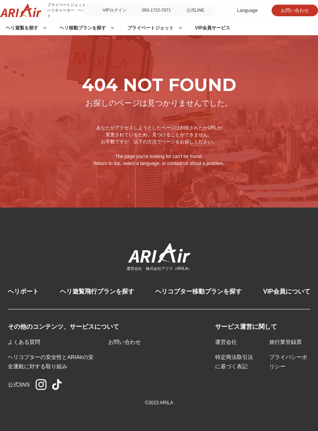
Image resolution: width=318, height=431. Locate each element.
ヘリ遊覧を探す (22, 28)
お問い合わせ (295, 10)
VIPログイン (115, 10)
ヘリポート (23, 291)
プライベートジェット (150, 28)
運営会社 (226, 342)
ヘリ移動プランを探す (83, 28)
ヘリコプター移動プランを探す (198, 291)
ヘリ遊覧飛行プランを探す (97, 291)
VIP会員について (286, 291)
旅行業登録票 (285, 342)
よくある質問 (24, 342)
